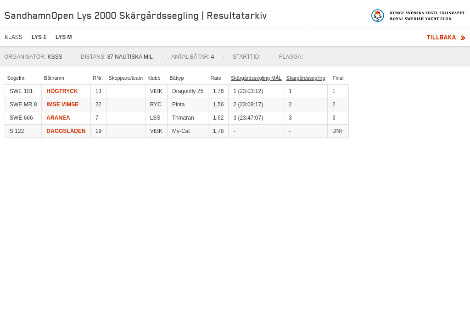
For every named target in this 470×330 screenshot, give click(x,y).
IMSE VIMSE (62, 104)
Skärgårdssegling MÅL (256, 78)
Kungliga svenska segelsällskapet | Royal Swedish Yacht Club (418, 15)
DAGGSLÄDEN (65, 131)
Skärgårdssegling (305, 78)
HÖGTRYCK (62, 91)
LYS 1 (39, 37)
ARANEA (58, 118)
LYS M (64, 37)
